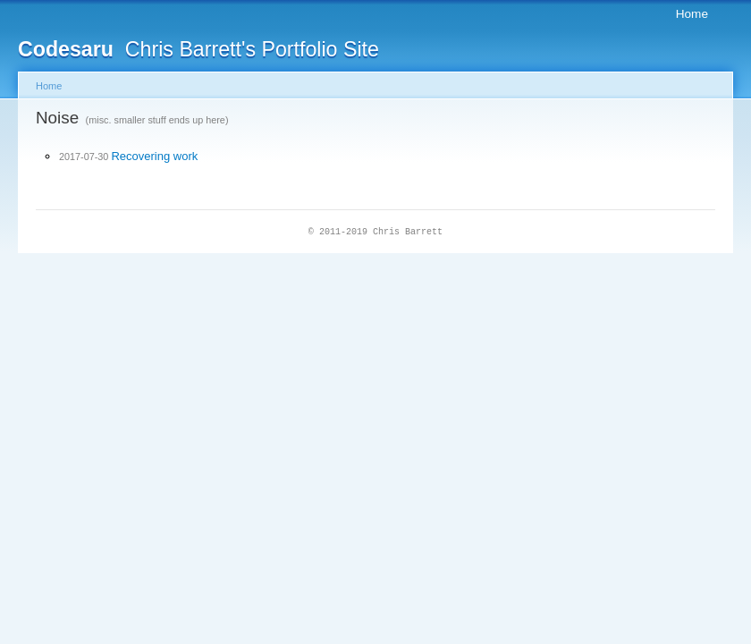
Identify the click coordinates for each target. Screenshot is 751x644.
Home (692, 14)
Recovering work (154, 156)
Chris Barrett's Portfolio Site (198, 49)
